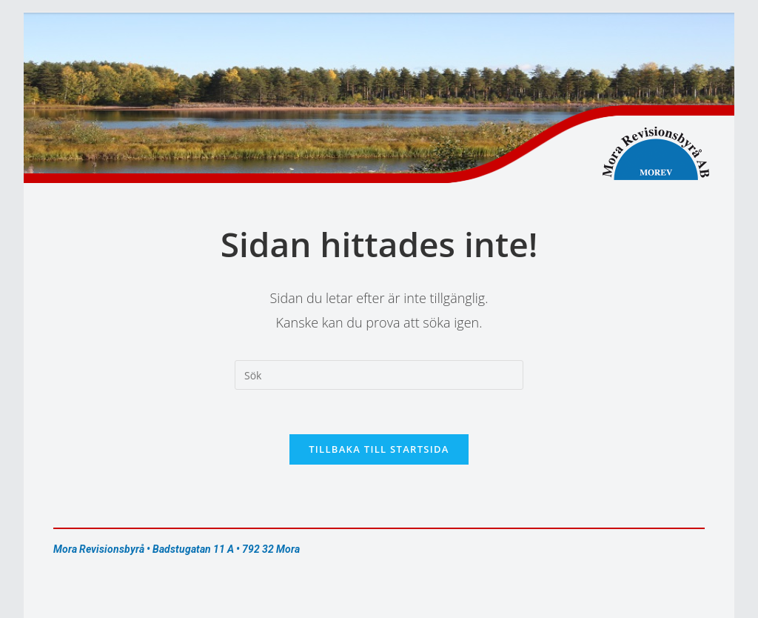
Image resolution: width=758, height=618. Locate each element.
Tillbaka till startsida (379, 449)
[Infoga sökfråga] (379, 375)
